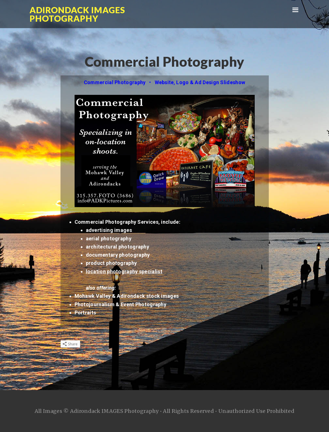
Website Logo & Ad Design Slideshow (200, 82)
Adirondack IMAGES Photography (77, 14)
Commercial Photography (115, 82)
